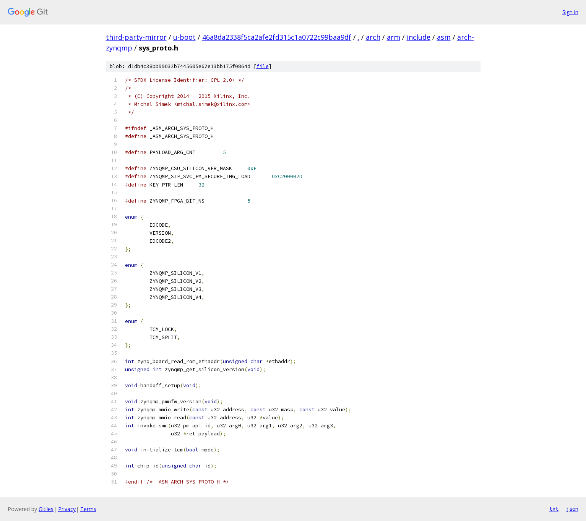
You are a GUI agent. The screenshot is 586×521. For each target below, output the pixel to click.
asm (444, 37)
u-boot (184, 37)
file (262, 66)
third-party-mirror (136, 37)
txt (553, 508)
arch (373, 37)
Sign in (570, 12)
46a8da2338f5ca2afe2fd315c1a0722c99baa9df (276, 37)
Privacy (67, 509)
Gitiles (46, 509)
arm (393, 37)
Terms (88, 509)
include (418, 37)
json (572, 508)
